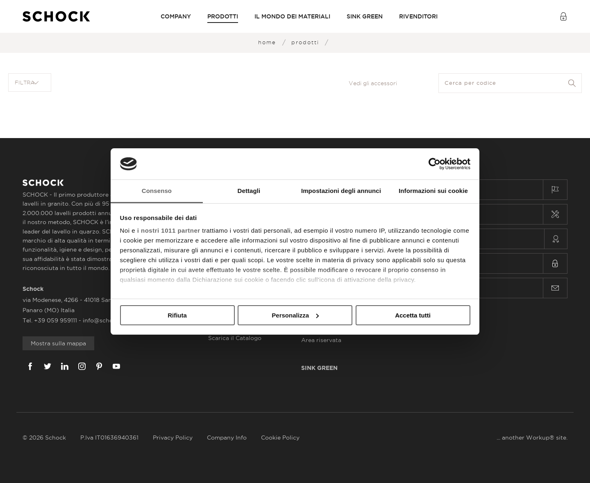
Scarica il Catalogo (234, 338)
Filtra (27, 82)
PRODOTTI (222, 16)
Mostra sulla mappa (58, 343)
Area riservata (321, 340)
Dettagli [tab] (249, 190)
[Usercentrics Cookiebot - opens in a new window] (434, 164)
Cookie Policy (280, 437)
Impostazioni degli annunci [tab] (341, 190)
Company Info (227, 437)
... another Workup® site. (532, 437)
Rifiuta (177, 315)
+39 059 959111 (56, 320)
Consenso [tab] (157, 190)
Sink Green (365, 16)
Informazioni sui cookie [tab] (433, 190)
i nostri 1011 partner (168, 230)
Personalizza (295, 315)
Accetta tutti (413, 315)
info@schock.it (104, 320)
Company (176, 16)
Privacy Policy (173, 437)
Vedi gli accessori (373, 83)
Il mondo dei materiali (292, 16)
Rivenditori (418, 16)
